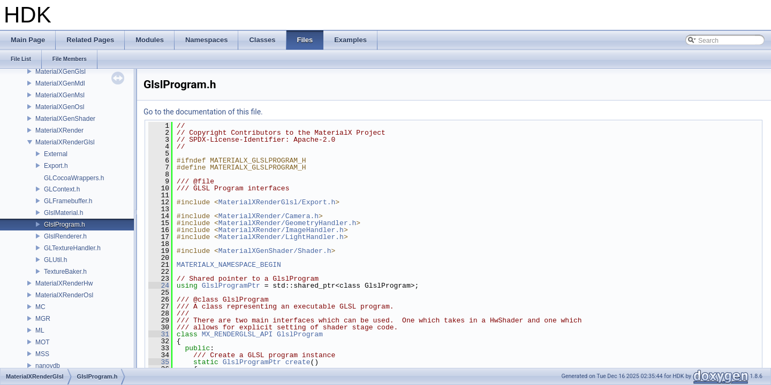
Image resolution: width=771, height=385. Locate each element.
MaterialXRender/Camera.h (268, 216)
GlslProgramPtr (231, 285)
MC (40, 307)
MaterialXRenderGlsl (65, 142)
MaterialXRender (59, 130)
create (298, 362)
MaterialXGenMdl (60, 83)
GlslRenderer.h (65, 236)
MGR (42, 318)
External (55, 154)
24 (158, 285)
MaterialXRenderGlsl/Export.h (276, 202)
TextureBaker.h (65, 271)
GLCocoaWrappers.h (74, 178)
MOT (42, 342)
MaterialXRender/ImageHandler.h (281, 230)
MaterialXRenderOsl (64, 295)
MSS (42, 354)
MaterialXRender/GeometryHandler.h (287, 223)
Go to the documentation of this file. (203, 111)
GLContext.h (62, 189)
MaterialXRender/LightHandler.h (281, 237)
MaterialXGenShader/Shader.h (274, 251)
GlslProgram (300, 334)
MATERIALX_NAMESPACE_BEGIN (229, 265)
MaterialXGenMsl (60, 95)
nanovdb (47, 365)
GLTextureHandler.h (72, 248)
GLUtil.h (55, 260)
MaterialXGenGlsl (60, 71)
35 (158, 362)
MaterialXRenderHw (64, 283)
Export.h (56, 166)
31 (158, 334)
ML (39, 330)
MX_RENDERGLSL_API (237, 334)
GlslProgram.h (64, 224)
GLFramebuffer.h (68, 201)
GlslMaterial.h (63, 213)
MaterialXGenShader (65, 118)
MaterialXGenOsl (59, 107)
